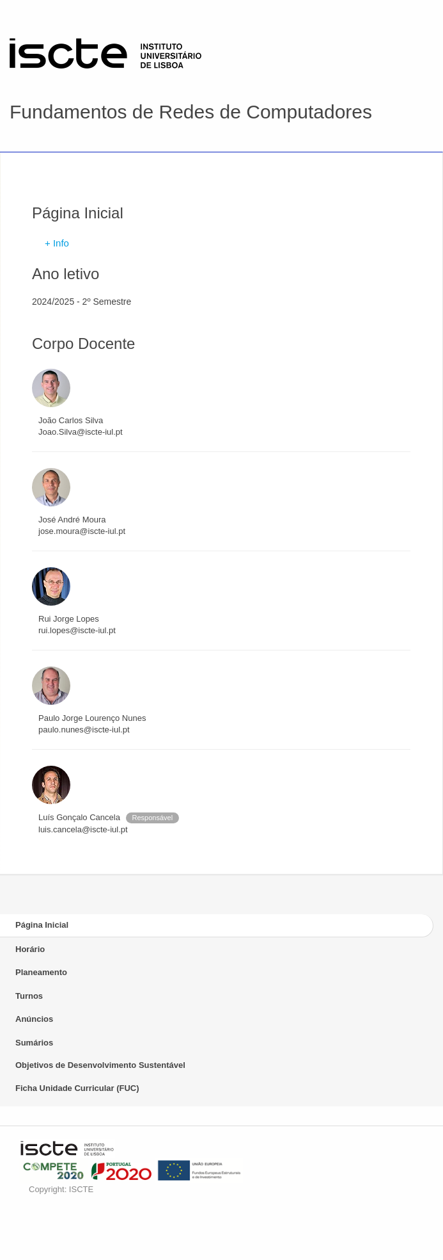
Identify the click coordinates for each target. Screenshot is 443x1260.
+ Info (57, 243)
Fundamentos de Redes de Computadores (191, 111)
